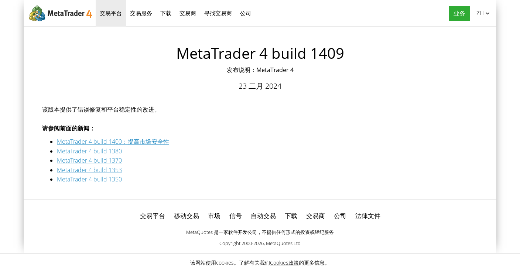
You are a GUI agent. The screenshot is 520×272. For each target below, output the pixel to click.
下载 (165, 13)
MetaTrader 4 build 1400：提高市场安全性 (113, 141)
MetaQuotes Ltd (283, 243)
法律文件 (367, 215)
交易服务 (141, 13)
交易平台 (111, 13)
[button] (457, 13)
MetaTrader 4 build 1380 (89, 151)
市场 (214, 215)
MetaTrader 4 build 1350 (89, 179)
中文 (479, 13)
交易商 (187, 13)
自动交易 (263, 215)
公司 (245, 13)
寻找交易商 (218, 13)
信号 (235, 215)
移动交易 (186, 215)
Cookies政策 (284, 262)
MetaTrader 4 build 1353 (89, 170)
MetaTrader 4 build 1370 (89, 160)
